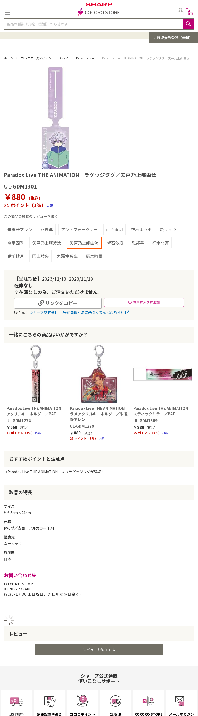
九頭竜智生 (67, 256)
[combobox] (99, 24)
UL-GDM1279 (81, 428)
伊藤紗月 (15, 256)
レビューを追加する (99, 652)
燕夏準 (46, 229)
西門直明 (114, 229)
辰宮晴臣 (94, 256)
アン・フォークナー (79, 229)
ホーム (9, 58)
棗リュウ (168, 229)
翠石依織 (115, 243)
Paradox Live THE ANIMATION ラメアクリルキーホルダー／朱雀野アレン (98, 416)
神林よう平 (141, 229)
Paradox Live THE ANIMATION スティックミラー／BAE (162, 413)
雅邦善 (138, 243)
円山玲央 (40, 256)
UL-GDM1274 (16, 423)
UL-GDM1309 (145, 423)
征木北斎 (160, 243)
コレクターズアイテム (36, 58)
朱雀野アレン (19, 229)
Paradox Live (85, 58)
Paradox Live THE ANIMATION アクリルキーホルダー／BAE (33, 413)
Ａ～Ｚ (64, 58)
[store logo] (99, 12)
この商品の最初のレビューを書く (31, 216)
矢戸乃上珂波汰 (46, 243)
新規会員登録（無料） (174, 37)
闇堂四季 (15, 243)
